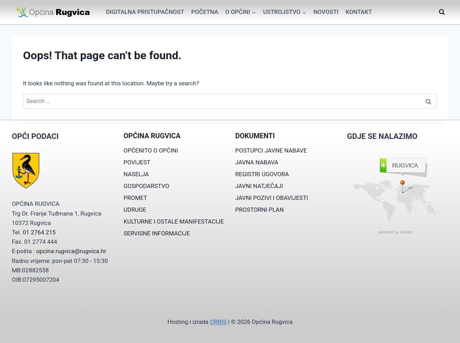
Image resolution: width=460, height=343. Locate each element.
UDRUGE (135, 209)
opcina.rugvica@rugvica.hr (71, 251)
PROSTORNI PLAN (259, 209)
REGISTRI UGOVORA (262, 174)
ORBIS (218, 321)
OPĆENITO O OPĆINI (151, 150)
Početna (204, 11)
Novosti (325, 11)
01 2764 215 (39, 232)
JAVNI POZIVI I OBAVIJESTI (271, 197)
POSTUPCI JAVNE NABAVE (271, 150)
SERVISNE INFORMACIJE (157, 233)
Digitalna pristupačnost (145, 11)
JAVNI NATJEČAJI (259, 185)
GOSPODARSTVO (146, 185)
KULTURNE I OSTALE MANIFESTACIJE (174, 221)
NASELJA (136, 174)
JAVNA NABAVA (256, 162)
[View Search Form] (442, 12)
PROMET (135, 197)
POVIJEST (137, 162)
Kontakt (358, 11)
